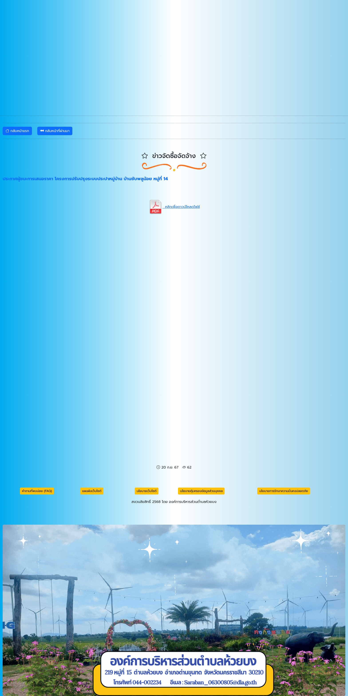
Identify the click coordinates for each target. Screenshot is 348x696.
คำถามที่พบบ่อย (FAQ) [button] (37, 491)
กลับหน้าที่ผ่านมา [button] (55, 131)
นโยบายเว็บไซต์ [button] (147, 491)
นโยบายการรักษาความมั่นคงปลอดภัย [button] (283, 491)
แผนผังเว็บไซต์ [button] (91, 491)
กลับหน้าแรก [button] (17, 131)
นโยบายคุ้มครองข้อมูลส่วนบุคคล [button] (201, 491)
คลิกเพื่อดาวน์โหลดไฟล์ (174, 207)
